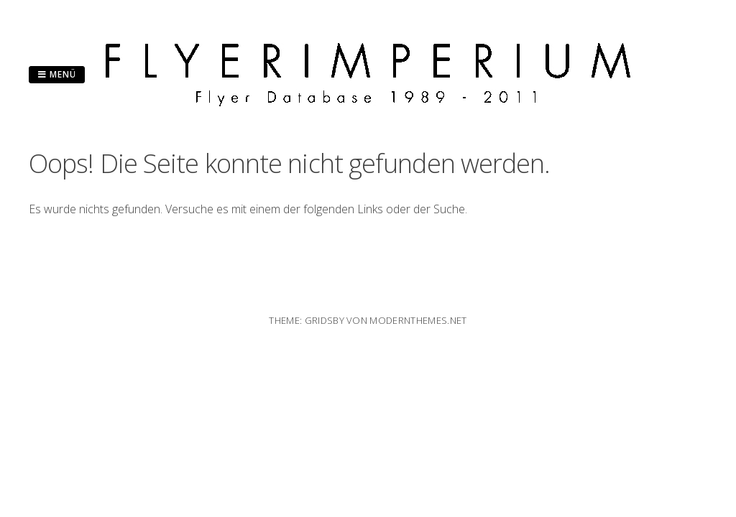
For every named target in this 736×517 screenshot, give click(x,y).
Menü (56, 74)
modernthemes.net (417, 320)
